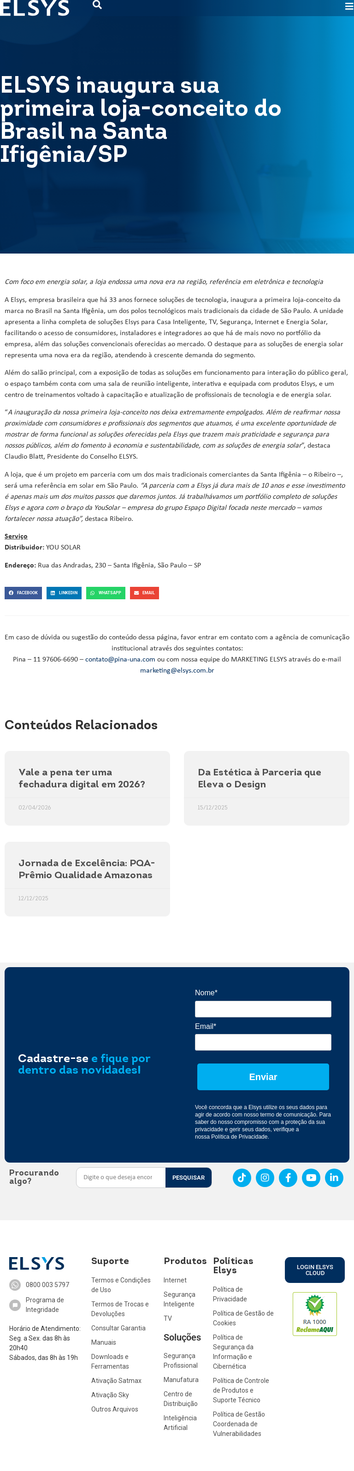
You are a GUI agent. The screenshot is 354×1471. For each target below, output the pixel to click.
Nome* (206, 993)
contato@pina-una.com (120, 659)
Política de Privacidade (239, 1137)
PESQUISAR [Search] (188, 1177)
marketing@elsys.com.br (177, 670)
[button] (23, 593)
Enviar (263, 1077)
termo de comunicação (288, 1114)
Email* (205, 1026)
